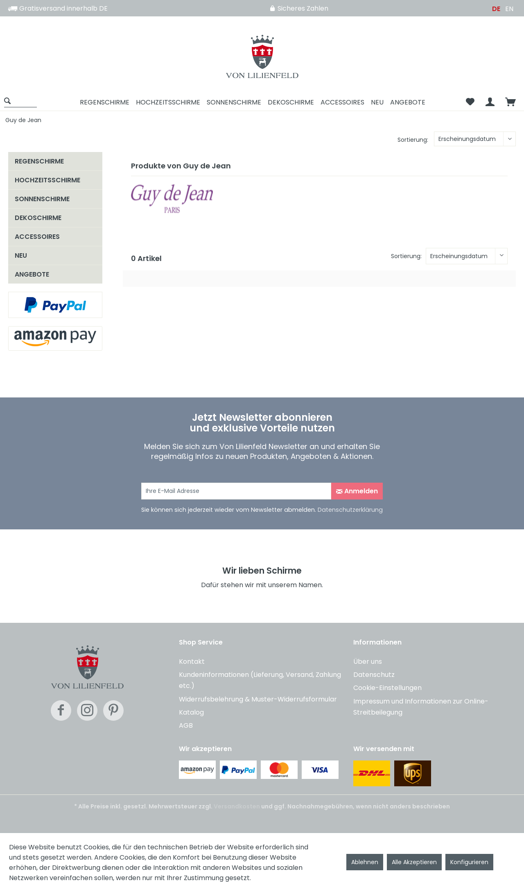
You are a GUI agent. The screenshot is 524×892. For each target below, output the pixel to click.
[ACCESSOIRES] (342, 102)
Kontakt (192, 661)
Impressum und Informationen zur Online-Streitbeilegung (420, 707)
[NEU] (377, 102)
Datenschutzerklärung (350, 510)
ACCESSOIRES (37, 236)
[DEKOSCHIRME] (290, 102)
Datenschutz (374, 674)
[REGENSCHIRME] (105, 102)
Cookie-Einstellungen (387, 687)
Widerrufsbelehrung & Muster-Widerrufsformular (258, 699)
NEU (21, 255)
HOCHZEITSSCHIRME (47, 180)
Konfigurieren (469, 862)
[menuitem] (23, 102)
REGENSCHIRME (39, 161)
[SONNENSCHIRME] (233, 102)
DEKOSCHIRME (38, 217)
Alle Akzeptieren (414, 862)
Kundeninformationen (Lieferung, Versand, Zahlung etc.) (260, 680)
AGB (186, 725)
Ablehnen (364, 862)
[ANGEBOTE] (408, 102)
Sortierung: (413, 140)
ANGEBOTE (32, 274)
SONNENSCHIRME (42, 199)
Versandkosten (237, 806)
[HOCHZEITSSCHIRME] (168, 102)
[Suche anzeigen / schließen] (20, 100)
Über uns (367, 661)
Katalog (191, 712)
